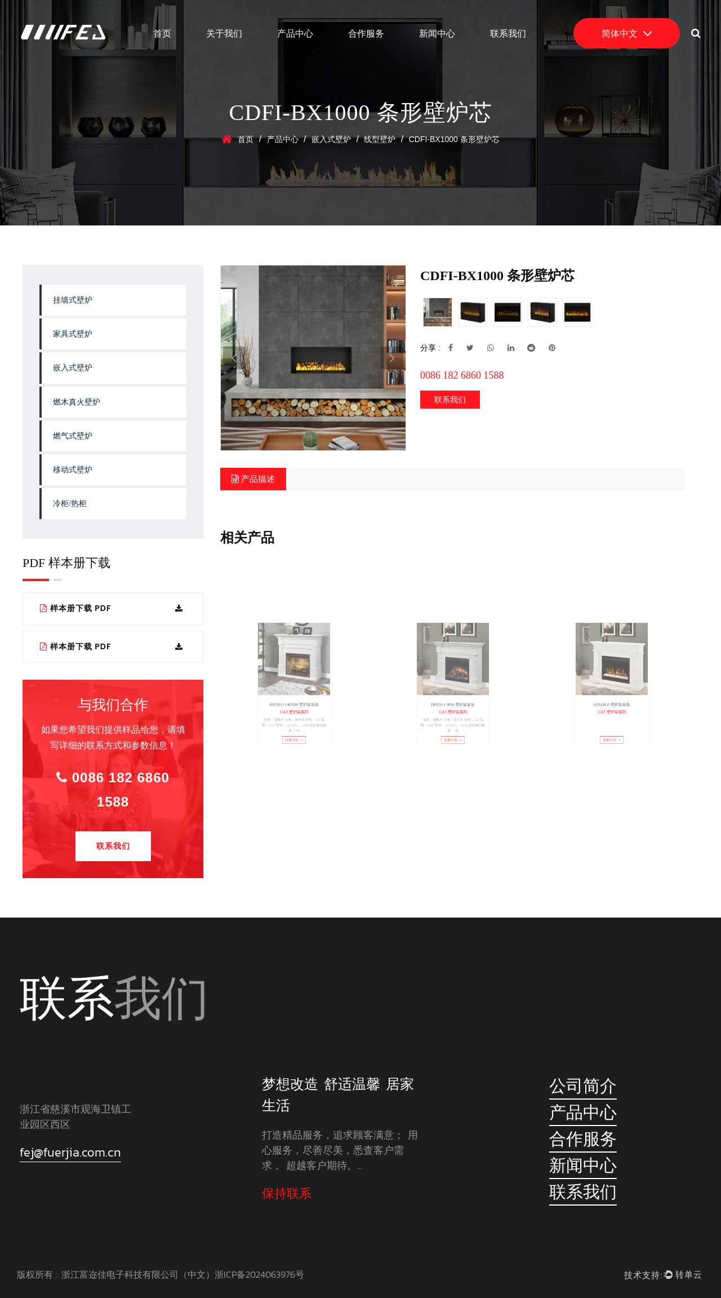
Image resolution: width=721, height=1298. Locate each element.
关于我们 (224, 33)
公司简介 (583, 1085)
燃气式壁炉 (72, 436)
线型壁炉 (379, 139)
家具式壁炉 (72, 334)
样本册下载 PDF (111, 608)
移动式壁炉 (72, 470)
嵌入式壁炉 (331, 139)
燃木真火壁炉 (76, 402)
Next (392, 358)
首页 (162, 33)
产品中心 (295, 33)
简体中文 (627, 33)
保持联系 (286, 1193)
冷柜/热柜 (70, 503)
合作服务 (366, 33)
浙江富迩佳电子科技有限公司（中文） (138, 1274)
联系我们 (508, 33)
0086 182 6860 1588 (113, 789)
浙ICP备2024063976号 (259, 1274)
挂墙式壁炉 (72, 300)
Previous (234, 358)
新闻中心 (437, 33)
